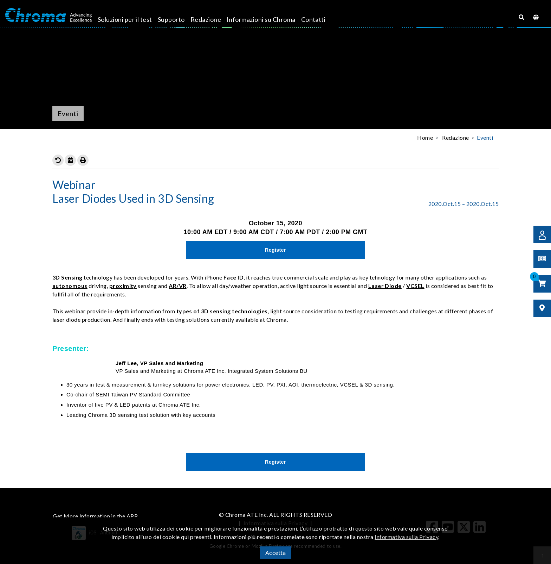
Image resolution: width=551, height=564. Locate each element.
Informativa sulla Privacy (406, 536)
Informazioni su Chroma (269, 19)
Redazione (213, 19)
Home (425, 137)
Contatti (321, 19)
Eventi (485, 137)
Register (275, 250)
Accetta (275, 552)
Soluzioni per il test (132, 19)
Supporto (179, 19)
